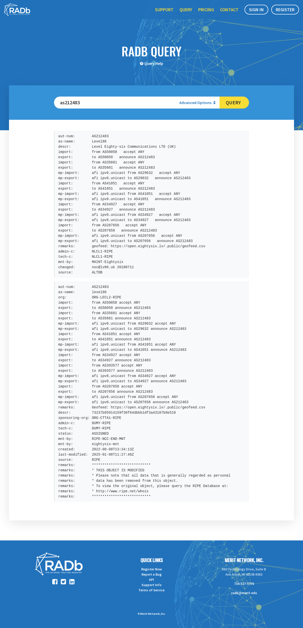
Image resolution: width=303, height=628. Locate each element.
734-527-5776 (244, 583)
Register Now (151, 569)
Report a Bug (152, 574)
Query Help (153, 63)
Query (186, 14)
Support (164, 14)
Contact (229, 14)
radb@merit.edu (244, 593)
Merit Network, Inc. (244, 560)
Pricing (206, 14)
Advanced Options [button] (197, 102)
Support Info (152, 585)
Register (285, 14)
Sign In (256, 14)
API (151, 579)
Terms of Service (151, 590)
